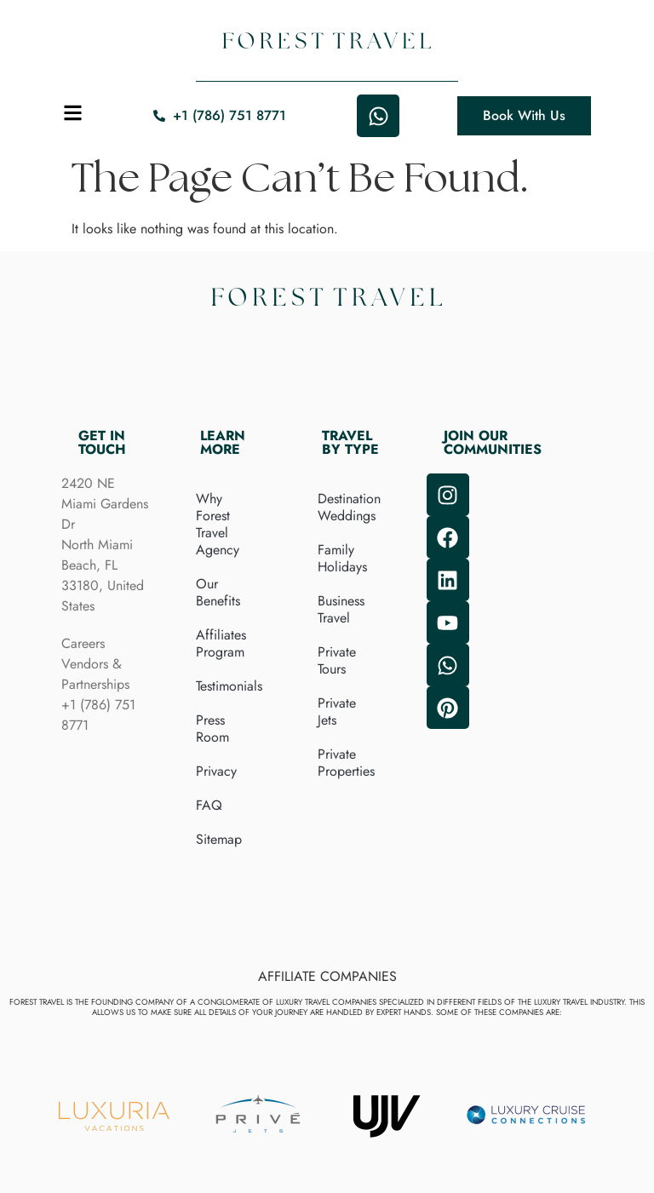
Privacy (216, 771)
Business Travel (341, 609)
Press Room (212, 728)
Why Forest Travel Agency (217, 524)
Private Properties (346, 762)
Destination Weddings (349, 507)
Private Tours (337, 660)
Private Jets (337, 711)
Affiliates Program (221, 643)
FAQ (209, 805)
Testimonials (229, 686)
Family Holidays (342, 558)
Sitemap (219, 839)
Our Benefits (218, 592)
